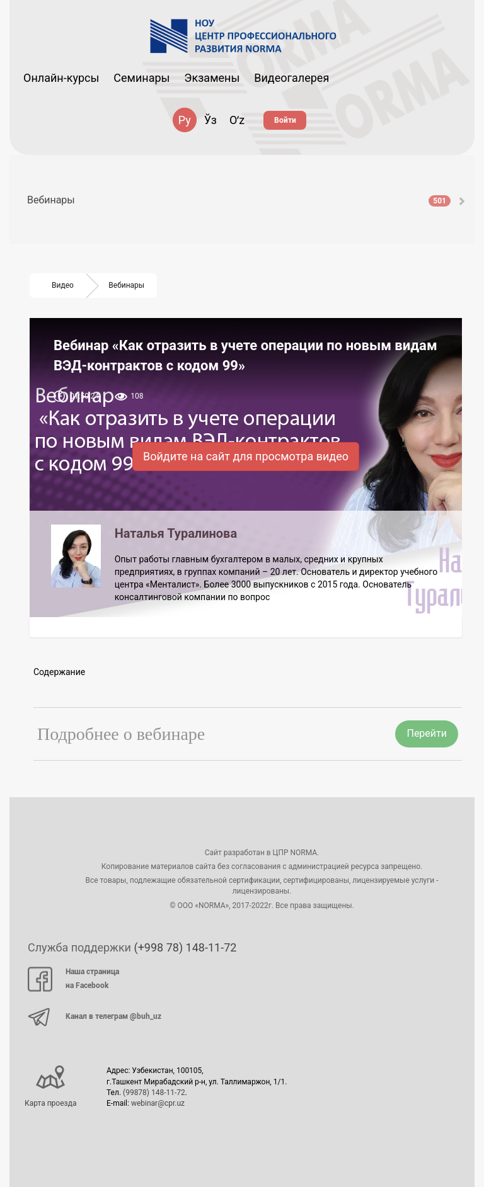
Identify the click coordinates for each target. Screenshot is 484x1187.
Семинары (141, 77)
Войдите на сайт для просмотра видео (246, 456)
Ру (184, 120)
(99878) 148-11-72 (154, 1092)
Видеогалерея (291, 77)
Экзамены (211, 77)
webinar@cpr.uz (158, 1103)
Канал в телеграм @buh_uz (94, 1017)
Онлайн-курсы (61, 77)
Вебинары (239, 200)
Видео (63, 285)
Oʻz (237, 120)
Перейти (426, 733)
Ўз (210, 120)
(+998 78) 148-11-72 (185, 947)
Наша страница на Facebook (73, 979)
